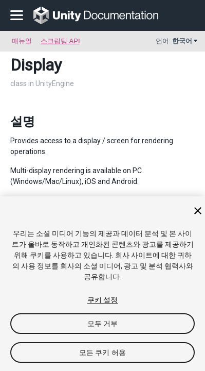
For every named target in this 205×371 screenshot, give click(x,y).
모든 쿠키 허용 (102, 352)
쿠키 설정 (102, 300)
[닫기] (198, 210)
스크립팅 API (60, 41)
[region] (102, 283)
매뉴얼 (22, 41)
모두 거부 (102, 323)
